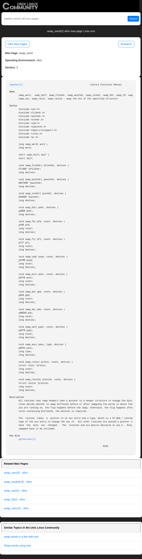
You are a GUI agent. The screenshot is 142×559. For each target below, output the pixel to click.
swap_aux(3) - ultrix (15, 490)
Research (126, 44)
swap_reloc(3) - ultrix (16, 508)
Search (133, 18)
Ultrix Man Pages (17, 44)
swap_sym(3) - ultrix (16, 472)
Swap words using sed (17, 545)
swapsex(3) (16, 85)
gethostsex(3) (27, 439)
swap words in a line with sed (21, 536)
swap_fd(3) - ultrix (14, 499)
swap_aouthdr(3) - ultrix (18, 481)
